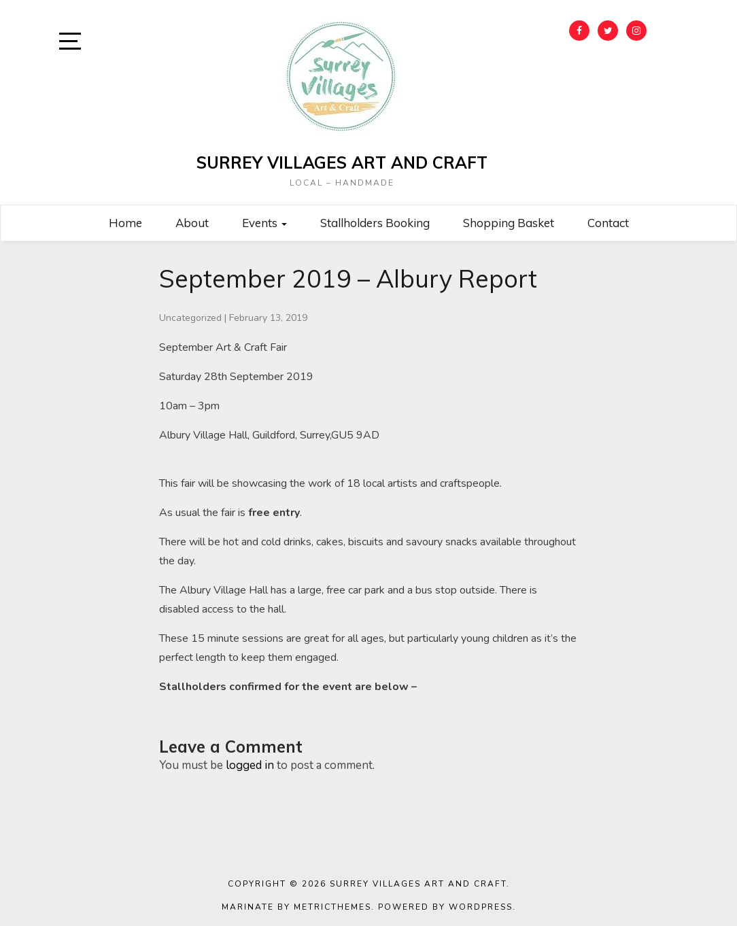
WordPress (481, 907)
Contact (608, 223)
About (192, 223)
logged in (250, 765)
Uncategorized (190, 317)
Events (264, 223)
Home (125, 223)
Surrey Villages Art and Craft (341, 162)
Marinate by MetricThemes (296, 907)
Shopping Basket (508, 223)
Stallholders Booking (375, 223)
